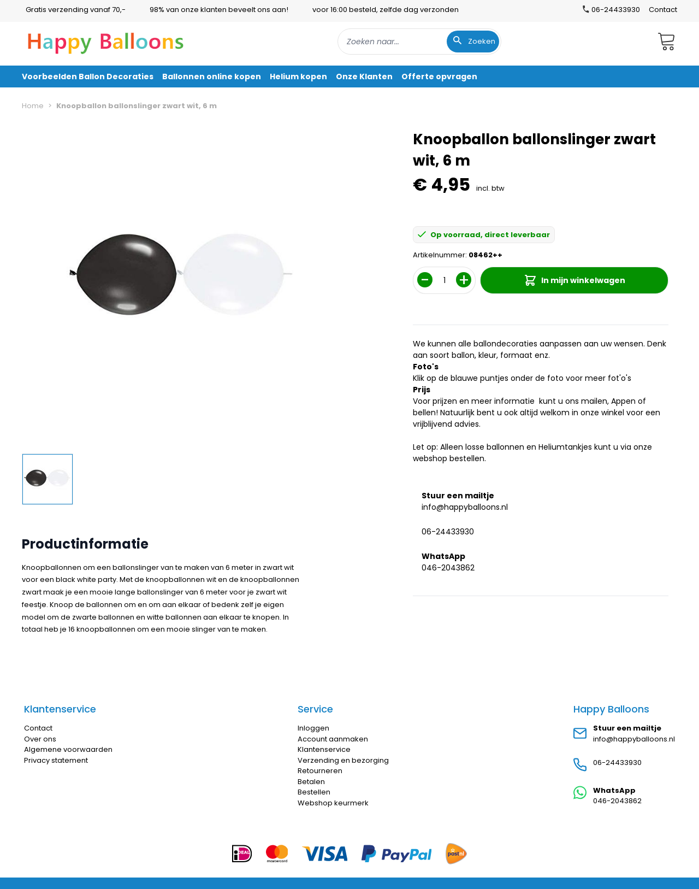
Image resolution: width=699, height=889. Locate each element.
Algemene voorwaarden (68, 749)
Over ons (40, 739)
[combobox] (419, 41)
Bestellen (314, 792)
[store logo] (106, 41)
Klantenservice (324, 749)
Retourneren (320, 771)
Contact (663, 9)
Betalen (311, 781)
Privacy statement (56, 760)
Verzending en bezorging (343, 760)
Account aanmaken (333, 739)
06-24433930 (448, 531)
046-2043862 (448, 567)
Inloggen (313, 728)
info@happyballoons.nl (465, 507)
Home (33, 106)
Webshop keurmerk (333, 803)
